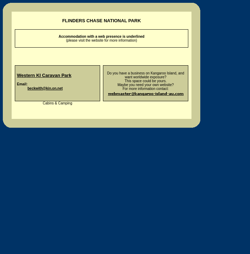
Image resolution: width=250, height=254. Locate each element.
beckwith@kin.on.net (45, 88)
